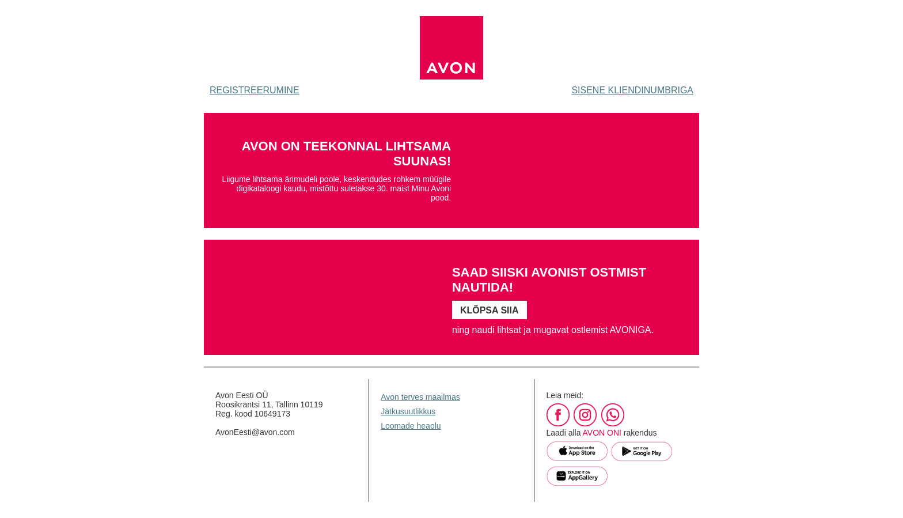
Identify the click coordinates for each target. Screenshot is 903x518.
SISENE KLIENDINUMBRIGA (632, 90)
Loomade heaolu (411, 425)
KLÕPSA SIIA (489, 310)
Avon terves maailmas (420, 397)
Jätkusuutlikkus (408, 411)
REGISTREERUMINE (254, 90)
